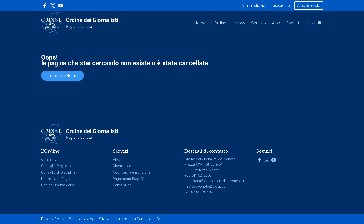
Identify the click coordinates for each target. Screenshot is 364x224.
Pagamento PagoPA (129, 179)
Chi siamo (49, 159)
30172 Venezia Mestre (202, 170)
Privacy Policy (52, 219)
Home (199, 22)
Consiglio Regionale (56, 166)
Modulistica (122, 166)
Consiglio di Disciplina (58, 172)
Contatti (293, 22)
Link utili (313, 22)
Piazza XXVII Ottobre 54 (203, 164)
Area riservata (308, 5)
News (240, 22)
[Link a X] (52, 5)
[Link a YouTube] (60, 5)
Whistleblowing (81, 219)
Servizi (257, 22)
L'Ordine (218, 22)
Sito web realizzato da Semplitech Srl (130, 219)
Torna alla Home (62, 75)
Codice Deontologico (58, 185)
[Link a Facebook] (44, 5)
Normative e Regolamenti (61, 179)
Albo (276, 22)
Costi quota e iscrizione (131, 172)
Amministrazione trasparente (266, 5)
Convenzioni (122, 185)
